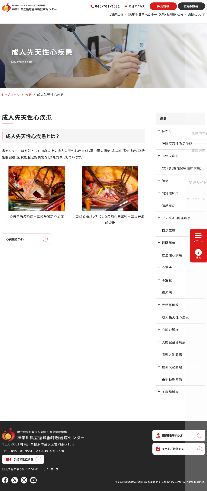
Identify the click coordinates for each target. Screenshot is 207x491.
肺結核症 (168, 205)
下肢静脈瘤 (170, 391)
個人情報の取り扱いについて (20, 469)
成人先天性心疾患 (175, 317)
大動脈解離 (170, 304)
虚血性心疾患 (172, 255)
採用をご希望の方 (172, 449)
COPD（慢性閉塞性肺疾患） (182, 168)
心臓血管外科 (17, 239)
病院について (196, 17)
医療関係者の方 (171, 435)
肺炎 (165, 180)
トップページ (11, 94)
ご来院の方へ (117, 17)
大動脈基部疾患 (174, 342)
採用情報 (163, 9)
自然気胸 (168, 230)
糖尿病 (167, 292)
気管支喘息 (170, 155)
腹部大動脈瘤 (172, 367)
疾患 (28, 94)
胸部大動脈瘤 (172, 354)
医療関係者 (191, 9)
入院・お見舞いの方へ (172, 17)
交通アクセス (135, 8)
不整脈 (167, 280)
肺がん (167, 131)
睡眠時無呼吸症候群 (177, 143)
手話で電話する (19, 459)
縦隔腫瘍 (168, 242)
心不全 (167, 267)
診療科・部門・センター (142, 17)
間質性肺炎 (170, 193)
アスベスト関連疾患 (176, 217)
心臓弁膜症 (170, 329)
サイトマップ (51, 469)
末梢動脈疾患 (172, 379)
